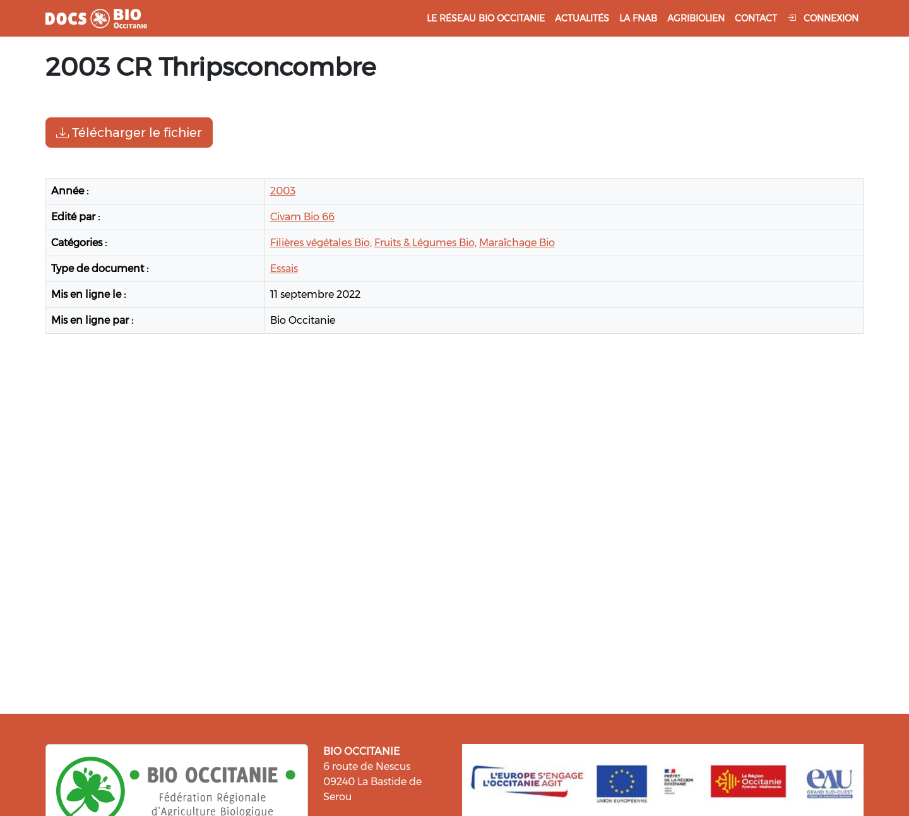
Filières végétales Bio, (321, 243)
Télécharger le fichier (129, 132)
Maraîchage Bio (517, 243)
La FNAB (638, 18)
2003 (282, 191)
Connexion (822, 18)
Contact (756, 18)
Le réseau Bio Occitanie (486, 18)
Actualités (582, 18)
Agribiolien (696, 18)
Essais (284, 269)
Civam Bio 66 (302, 217)
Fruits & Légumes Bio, (425, 243)
